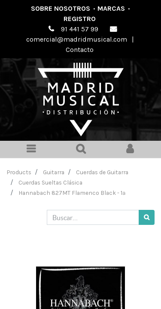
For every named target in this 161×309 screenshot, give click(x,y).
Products (19, 172)
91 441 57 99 (79, 29)
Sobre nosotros (60, 8)
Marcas (111, 8)
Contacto (80, 49)
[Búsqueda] (147, 217)
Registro (80, 19)
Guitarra (53, 172)
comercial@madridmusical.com (76, 39)
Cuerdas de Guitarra (102, 172)
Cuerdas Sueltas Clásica (50, 182)
